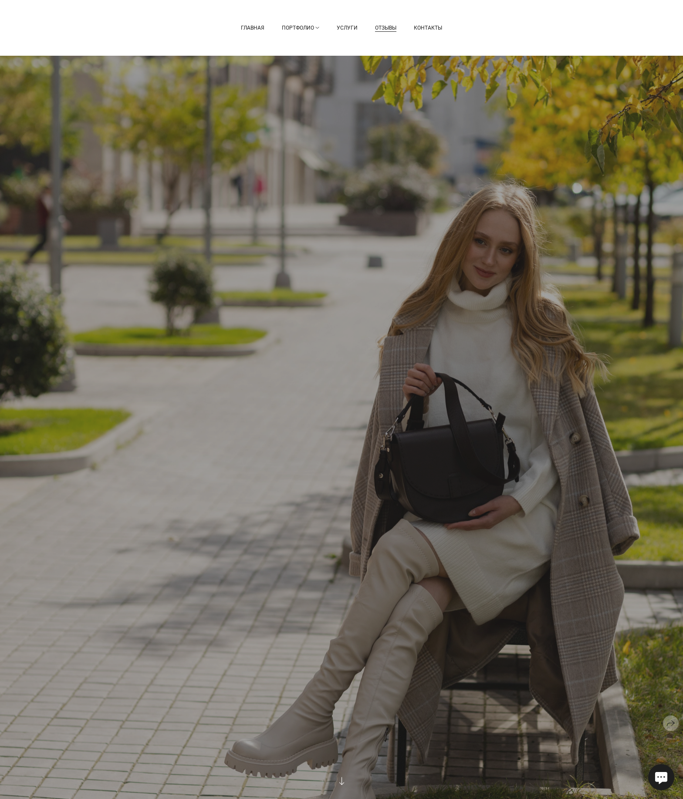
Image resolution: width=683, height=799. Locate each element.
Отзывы (385, 28)
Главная (252, 28)
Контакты (428, 28)
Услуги (347, 28)
